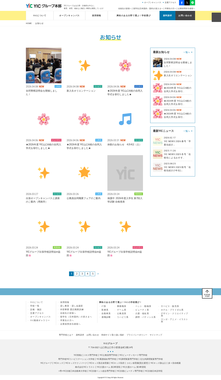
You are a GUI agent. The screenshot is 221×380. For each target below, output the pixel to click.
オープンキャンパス (152, 2)
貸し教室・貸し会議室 (71, 306)
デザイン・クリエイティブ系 (174, 314)
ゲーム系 (121, 310)
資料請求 (167, 15)
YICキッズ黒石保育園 (99, 363)
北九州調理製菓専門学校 (151, 359)
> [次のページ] (98, 274)
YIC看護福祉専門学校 (106, 359)
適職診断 (106, 317)
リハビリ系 (122, 317)
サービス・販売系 (170, 306)
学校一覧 (34, 306)
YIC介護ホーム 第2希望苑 (108, 367)
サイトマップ (155, 335)
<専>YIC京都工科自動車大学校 (73, 371)
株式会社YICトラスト (85, 367)
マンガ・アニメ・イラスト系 (174, 320)
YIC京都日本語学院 (153, 371)
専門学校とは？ (67, 335)
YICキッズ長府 (117, 363)
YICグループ (46, 363)
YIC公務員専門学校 (108, 355)
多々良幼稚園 (174, 363)
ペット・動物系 (143, 306)
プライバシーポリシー (136, 335)
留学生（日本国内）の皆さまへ (76, 317)
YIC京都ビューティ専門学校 (130, 371)
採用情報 (96, 15)
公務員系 (121, 313)
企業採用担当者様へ (186, 8)
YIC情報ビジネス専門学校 (86, 355)
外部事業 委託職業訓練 (72, 309)
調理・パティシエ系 (145, 317)
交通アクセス (170, 2)
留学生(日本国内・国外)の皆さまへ (148, 8)
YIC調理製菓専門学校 (128, 359)
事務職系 (121, 306)
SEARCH (216, 17)
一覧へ (186, 52)
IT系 (104, 306)
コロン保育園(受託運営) (137, 363)
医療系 (105, 310)
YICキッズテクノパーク (76, 363)
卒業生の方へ (170, 8)
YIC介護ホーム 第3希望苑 (134, 367)
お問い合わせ (185, 15)
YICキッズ (58, 363)
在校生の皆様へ (125, 8)
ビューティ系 (142, 310)
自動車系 (106, 313)
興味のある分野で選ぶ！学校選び (134, 15)
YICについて (39, 15)
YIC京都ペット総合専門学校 (102, 371)
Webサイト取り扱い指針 (112, 335)
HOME (29, 23)
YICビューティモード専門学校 (133, 355)
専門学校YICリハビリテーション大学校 (76, 359)
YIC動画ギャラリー (40, 320)
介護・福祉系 (142, 313)
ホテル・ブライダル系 (172, 310)
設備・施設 (36, 309)
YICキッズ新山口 (158, 363)
